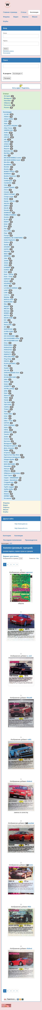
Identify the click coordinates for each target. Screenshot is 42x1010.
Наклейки (9, 100)
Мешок (5, 510)
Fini (7, 228)
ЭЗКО (8, 491)
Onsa (7, 343)
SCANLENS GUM (12, 377)
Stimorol (9, 395)
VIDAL (8, 430)
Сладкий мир (10, 482)
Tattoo (8, 398)
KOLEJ (8, 281)
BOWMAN (9, 174)
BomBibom (10, 164)
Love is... (9, 295)
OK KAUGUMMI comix (13, 338)
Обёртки (8, 103)
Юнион (8, 494)
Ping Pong (9, 359)
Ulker (7, 418)
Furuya (8, 235)
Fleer (8, 233)
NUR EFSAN (10, 329)
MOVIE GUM (10, 318)
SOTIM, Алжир (11, 388)
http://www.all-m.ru (21, 528)
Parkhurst (9, 352)
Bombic (8, 167)
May (7, 304)
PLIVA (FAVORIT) (11, 363)
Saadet (8, 368)
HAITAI (8, 249)
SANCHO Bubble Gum (13, 372)
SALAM (8, 370)
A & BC (9, 114)
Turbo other (10, 414)
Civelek (8, 192)
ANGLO (8, 135)
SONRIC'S (9, 386)
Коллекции (7, 112)
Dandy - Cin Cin (11, 201)
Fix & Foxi (9, 231)
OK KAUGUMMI (11, 336)
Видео (5, 505)
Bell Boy (9, 153)
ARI (7, 139)
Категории (7, 536)
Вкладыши (10, 98)
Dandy (8, 199)
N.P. (7, 320)
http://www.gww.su (21, 524)
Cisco (8, 190)
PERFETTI (10, 354)
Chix (7, 185)
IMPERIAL (9, 256)
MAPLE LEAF (10, 299)
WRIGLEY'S (10, 432)
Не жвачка (9, 498)
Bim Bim (9, 162)
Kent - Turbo (10, 276)
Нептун (9, 468)
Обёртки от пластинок (14, 473)
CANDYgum (10, 180)
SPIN (7, 391)
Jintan (8, 263)
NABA (8, 322)
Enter (8, 224)
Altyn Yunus (10, 128)
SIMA (7, 379)
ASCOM (8, 142)
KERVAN (9, 279)
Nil (7, 327)
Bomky (8, 169)
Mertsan (8, 311)
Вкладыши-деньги (12, 446)
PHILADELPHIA (11, 356)
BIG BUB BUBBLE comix (15, 158)
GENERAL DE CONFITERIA (15, 238)
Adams (8, 116)
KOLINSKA (9, 283)
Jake (7, 258)
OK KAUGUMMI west (13, 340)
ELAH (8, 219)
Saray (8, 375)
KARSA (8, 270)
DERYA (8, 206)
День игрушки (11, 448)
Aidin (7, 121)
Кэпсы (8, 462)
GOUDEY (9, 247)
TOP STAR (9, 404)
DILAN (8, 208)
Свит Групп (10, 475)
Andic (8, 132)
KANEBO (9, 267)
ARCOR (9, 137)
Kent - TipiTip (10, 274)
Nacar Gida (9, 324)
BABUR (8, 146)
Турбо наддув (11, 487)
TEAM (8, 400)
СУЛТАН (9, 484)
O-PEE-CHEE (10, 331)
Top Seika (9, 402)
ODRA (8, 334)
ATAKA (8, 144)
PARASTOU (10, 350)
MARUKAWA (10, 302)
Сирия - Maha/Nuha (12, 480)
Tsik (7, 411)
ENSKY (8, 222)
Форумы (6, 503)
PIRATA (8, 361)
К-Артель (9, 452)
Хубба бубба (10, 489)
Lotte (8, 292)
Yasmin (8, 434)
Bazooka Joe (10, 151)
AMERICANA (10, 130)
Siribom (8, 382)
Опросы (6, 507)
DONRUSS (9, 212)
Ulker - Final (10, 420)
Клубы (5, 512)
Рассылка (9, 105)
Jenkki (8, 260)
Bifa (7, 155)
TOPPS (8, 407)
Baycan (8, 148)
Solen (8, 384)
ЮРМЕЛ (8, 496)
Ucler (7, 416)
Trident (8, 409)
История (9, 96)
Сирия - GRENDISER (13, 478)
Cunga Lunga (10, 196)
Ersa (8, 226)
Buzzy (8, 178)
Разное (8, 107)
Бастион (9, 441)
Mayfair (8, 306)
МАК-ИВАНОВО (11, 464)
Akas (7, 123)
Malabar (8, 297)
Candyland (9, 183)
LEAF (8, 290)
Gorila (8, 244)
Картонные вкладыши (14, 457)
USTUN (8, 423)
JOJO (8, 265)
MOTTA (8, 315)
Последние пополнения (12, 540)
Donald (8, 210)
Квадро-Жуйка (11, 459)
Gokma (8, 242)
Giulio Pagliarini (11, 240)
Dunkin (8, 217)
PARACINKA (10, 345)
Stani (7, 393)
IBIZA (8, 254)
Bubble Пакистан (12, 176)
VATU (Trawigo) (11, 425)
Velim (8, 427)
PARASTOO (10, 347)
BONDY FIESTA (11, 171)
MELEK (8, 308)
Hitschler (9, 251)
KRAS (8, 286)
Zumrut (8, 439)
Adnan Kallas (10, 119)
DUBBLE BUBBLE (12, 215)
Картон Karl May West (13, 455)
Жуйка (8, 450)
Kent (8, 272)
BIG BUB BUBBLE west (14, 160)
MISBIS (8, 313)
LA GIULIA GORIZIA (12, 288)
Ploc (7, 366)
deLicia (8, 203)
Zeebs (7, 436)
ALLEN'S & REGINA (12, 126)
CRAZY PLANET (11, 194)
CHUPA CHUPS (11, 187)
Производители (31, 540)
